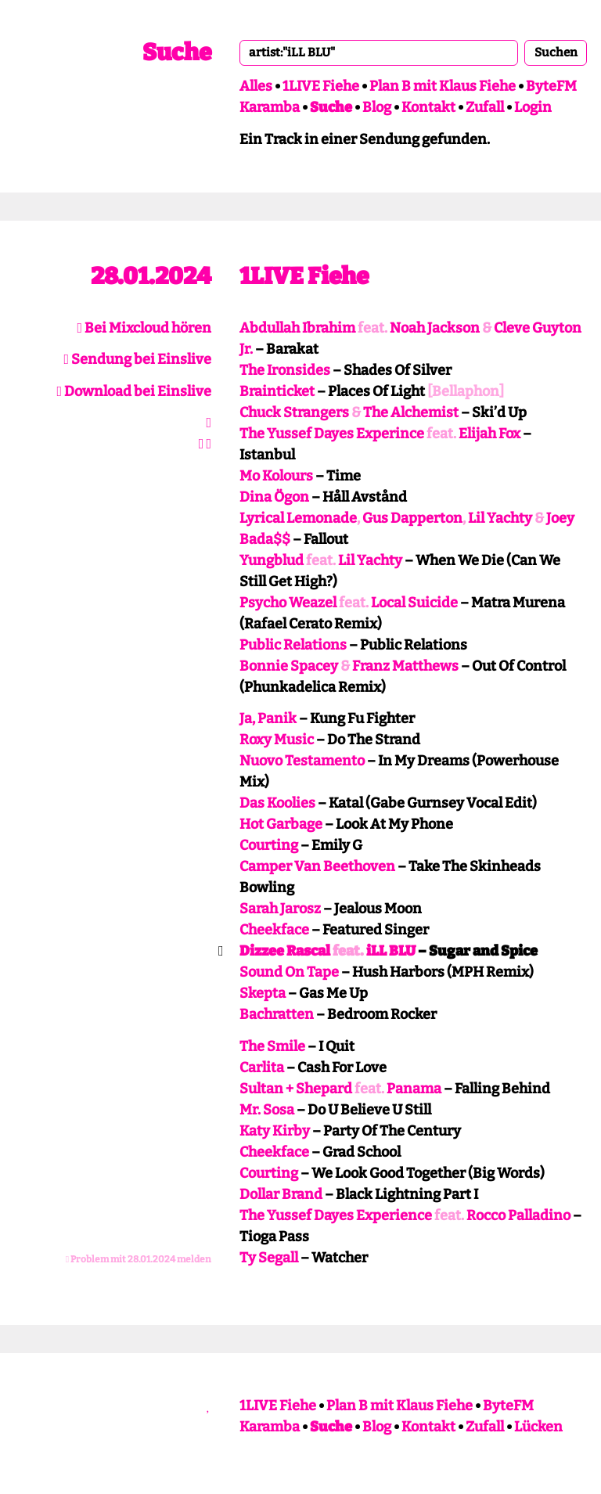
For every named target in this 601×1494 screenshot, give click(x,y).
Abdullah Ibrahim (297, 328)
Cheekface (274, 929)
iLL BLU (391, 950)
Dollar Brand (280, 1194)
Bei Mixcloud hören (144, 328)
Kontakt (428, 107)
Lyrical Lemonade (298, 518)
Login (533, 107)
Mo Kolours (276, 475)
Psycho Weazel (287, 602)
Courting (268, 845)
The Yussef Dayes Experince (331, 433)
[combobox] (378, 52)
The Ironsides (284, 370)
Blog (376, 107)
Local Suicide (414, 602)
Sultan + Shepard (295, 1088)
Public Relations (293, 644)
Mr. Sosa (266, 1109)
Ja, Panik (268, 718)
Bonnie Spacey (288, 666)
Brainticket (277, 391)
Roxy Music (276, 739)
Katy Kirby (274, 1130)
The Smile (272, 1046)
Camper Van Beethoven (317, 866)
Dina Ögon (274, 497)
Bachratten (276, 1014)
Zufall (485, 107)
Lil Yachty (500, 518)
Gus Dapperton (412, 518)
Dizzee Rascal (284, 950)
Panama (414, 1088)
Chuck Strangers (294, 412)
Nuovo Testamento (302, 760)
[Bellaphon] (465, 391)
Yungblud (271, 560)
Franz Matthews (405, 666)
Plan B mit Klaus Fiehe (442, 86)
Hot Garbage (280, 824)
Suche (176, 52)
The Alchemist (411, 412)
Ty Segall (268, 1257)
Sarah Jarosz (280, 908)
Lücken (538, 1426)
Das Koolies (277, 803)
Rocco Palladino (518, 1215)
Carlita (261, 1067)
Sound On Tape (289, 972)
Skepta (262, 993)
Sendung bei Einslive (137, 359)
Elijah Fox (489, 433)
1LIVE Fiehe (321, 86)
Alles (255, 86)
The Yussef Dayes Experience (335, 1215)
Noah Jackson (435, 328)
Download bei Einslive (133, 391)
